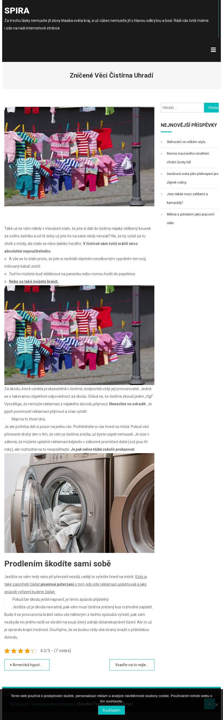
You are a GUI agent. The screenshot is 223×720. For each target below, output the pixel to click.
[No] (216, 704)
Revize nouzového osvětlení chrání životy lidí (188, 158)
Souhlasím (111, 710)
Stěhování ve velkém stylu (186, 142)
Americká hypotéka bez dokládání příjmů (31, 665)
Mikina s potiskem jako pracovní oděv (190, 219)
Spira (16, 10)
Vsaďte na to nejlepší (133, 665)
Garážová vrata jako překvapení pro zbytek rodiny (192, 178)
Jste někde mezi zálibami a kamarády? (187, 198)
